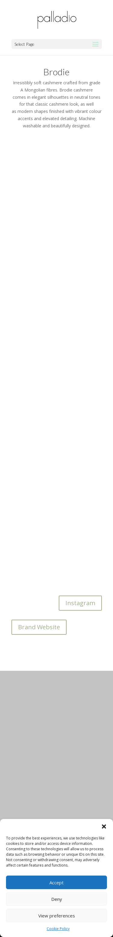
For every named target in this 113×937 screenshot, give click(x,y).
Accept (56, 882)
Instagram (80, 603)
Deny (56, 899)
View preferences (56, 916)
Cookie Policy (58, 928)
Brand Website (39, 627)
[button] (104, 826)
